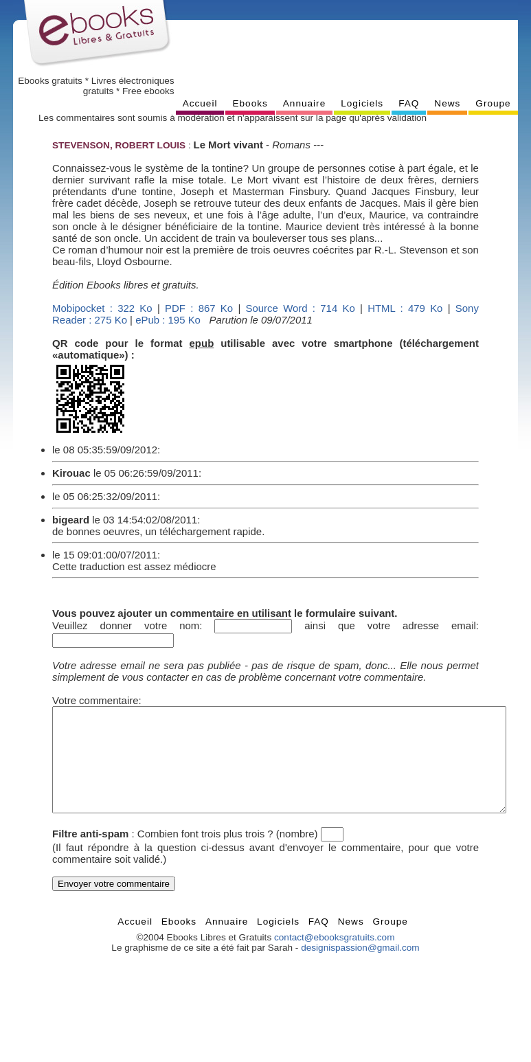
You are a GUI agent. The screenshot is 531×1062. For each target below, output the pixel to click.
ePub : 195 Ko (168, 320)
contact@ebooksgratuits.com (334, 958)
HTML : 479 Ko (405, 308)
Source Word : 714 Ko (300, 308)
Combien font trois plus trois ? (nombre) (227, 854)
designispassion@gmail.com (360, 968)
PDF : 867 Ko (199, 308)
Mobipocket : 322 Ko (102, 308)
